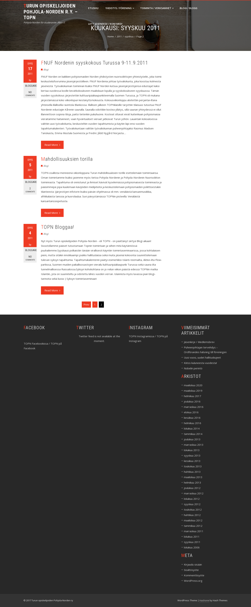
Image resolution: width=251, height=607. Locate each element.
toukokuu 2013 (193, 466)
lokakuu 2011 (192, 536)
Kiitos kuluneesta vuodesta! (200, 363)
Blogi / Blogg (188, 8)
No (30, 94)
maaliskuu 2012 (193, 520)
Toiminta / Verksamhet (157, 8)
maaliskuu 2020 (193, 385)
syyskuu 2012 (192, 504)
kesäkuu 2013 (192, 461)
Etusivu (93, 8)
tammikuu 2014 (193, 434)
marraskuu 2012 (193, 493)
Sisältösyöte (191, 570)
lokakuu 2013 (192, 450)
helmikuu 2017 (192, 396)
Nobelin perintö (193, 368)
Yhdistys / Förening (119, 8)
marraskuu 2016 (193, 407)
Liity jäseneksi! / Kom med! (105, 23)
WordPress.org (193, 580)
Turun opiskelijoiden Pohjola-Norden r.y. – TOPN (51, 11)
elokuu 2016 (191, 412)
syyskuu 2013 (192, 455)
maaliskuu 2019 (193, 390)
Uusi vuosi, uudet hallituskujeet (202, 357)
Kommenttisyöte (194, 575)
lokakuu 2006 (192, 547)
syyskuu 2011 (192, 542)
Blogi (45, 69)
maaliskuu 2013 (193, 477)
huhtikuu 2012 (192, 515)
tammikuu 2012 (193, 525)
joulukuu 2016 (192, 401)
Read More (52, 144)
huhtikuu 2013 (192, 471)
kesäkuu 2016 (192, 417)
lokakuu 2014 (192, 428)
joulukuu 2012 (192, 488)
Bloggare (31, 85)
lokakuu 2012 (192, 498)
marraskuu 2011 (193, 531)
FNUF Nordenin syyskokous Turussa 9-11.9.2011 (94, 63)
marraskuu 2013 (193, 444)
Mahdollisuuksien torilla (67, 159)
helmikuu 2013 (192, 482)
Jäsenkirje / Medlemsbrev (199, 342)
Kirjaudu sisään (193, 564)
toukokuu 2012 (193, 509)
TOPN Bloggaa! (57, 227)
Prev (86, 304)
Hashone (204, 600)
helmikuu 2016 (192, 423)
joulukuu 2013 (192, 439)
